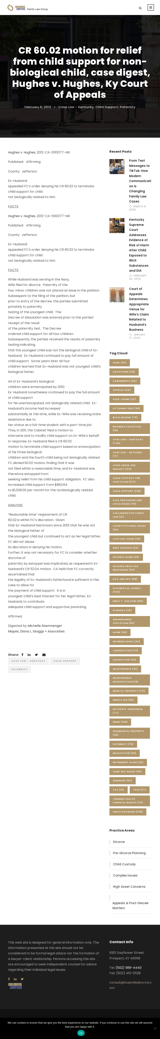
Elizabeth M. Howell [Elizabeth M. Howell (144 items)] (127, 590)
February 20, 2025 (138, 277)
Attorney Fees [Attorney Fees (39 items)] (126, 408)
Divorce (119, 842)
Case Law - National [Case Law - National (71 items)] (127, 454)
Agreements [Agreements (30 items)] (125, 381)
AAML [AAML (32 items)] (119, 362)
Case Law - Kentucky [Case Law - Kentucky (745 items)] (128, 441)
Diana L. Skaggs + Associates (42, 631)
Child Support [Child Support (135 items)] (127, 491)
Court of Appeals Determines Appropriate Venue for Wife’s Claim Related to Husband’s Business (139, 309)
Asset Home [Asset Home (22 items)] (124, 399)
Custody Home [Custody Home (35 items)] (127, 538)
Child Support (106, 107)
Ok (81, 1033)
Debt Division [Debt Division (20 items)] (126, 547)
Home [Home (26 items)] (120, 632)
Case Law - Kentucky (76, 107)
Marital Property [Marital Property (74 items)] (129, 690)
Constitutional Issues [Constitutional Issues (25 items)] (129, 527)
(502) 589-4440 (129, 967)
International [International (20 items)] (126, 641)
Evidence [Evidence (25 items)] (122, 610)
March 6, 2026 (138, 208)
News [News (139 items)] (120, 721)
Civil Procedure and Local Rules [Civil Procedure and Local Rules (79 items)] (127, 502)
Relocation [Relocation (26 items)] (124, 753)
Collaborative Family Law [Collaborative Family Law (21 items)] (128, 514)
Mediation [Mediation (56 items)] (123, 699)
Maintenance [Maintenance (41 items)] (125, 668)
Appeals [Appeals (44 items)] (122, 390)
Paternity (128, 107)
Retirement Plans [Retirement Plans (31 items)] (128, 762)
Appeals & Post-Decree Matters (130, 905)
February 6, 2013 (38, 107)
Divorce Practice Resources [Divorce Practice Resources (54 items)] (125, 568)
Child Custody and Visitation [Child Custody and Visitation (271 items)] (126, 479)
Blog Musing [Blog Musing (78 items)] (125, 417)
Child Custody (124, 864)
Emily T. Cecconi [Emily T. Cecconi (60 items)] (128, 601)
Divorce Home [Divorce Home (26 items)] (126, 557)
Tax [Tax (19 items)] (118, 789)
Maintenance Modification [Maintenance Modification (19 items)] (126, 679)
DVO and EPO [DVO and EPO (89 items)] (125, 579)
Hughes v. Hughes (21, 152)
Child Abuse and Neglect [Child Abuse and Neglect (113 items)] (124, 467)
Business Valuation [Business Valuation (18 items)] (127, 428)
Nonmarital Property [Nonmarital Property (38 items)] (128, 732)
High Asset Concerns (129, 887)
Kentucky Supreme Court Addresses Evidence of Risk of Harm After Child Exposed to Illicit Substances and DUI (139, 245)
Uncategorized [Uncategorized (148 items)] (128, 811)
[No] (155, 1028)
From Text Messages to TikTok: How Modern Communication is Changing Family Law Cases (140, 180)
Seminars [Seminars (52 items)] (122, 780)
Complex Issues (125, 875)
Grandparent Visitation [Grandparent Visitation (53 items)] (124, 621)
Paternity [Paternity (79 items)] (123, 744)
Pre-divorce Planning (129, 853)
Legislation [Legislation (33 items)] (124, 659)
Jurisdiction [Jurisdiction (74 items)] (125, 650)
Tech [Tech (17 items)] (139, 789)
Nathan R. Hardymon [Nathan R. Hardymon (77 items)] (128, 710)
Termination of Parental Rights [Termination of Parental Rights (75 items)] (128, 800)
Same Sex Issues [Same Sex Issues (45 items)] (127, 771)
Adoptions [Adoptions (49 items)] (124, 371)
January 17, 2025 (137, 336)
